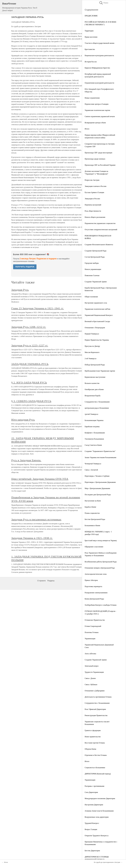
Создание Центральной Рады (95, 251)
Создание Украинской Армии (96, 282)
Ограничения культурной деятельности (99, 83)
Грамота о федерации (93, 730)
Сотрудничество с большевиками (97, 402)
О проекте (41, 581)
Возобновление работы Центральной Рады (101, 562)
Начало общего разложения (95, 217)
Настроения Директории (94, 805)
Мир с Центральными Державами (97, 488)
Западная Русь (20, 289)
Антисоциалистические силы (96, 574)
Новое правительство (93, 737)
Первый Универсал (92, 334)
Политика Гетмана (91, 632)
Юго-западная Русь (23, 419)
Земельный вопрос (92, 666)
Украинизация (90, 639)
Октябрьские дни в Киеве (94, 389)
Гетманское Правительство (95, 620)
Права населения (91, 37)
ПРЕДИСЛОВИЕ (91, 16)
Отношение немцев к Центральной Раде (100, 568)
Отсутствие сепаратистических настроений (101, 229)
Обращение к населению (94, 547)
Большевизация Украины (94, 420)
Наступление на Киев (93, 501)
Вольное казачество (92, 383)
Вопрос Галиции (91, 829)
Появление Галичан (92, 275)
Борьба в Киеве (90, 507)
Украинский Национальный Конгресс (99, 315)
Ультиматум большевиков (94, 439)
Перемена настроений (93, 205)
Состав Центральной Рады (95, 257)
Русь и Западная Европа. (26, 460)
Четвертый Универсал (93, 464)
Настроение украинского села (96, 303)
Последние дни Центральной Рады (98, 495)
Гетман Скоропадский (93, 626)
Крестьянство (90, 49)
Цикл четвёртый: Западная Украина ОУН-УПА (39, 478)
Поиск (103, 3)
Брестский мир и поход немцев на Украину (101, 540)
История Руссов (91, 62)
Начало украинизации (93, 269)
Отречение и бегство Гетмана (96, 755)
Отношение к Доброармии (95, 691)
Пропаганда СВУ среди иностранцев (98, 153)
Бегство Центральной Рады (95, 519)
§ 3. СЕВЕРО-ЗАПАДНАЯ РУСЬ (31, 401)
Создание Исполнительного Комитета (99, 244)
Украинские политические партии (97, 110)
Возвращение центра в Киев (95, 123)
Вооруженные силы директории (97, 817)
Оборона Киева (90, 749)
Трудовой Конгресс (92, 823)
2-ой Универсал (90, 358)
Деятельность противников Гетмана (98, 697)
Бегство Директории (92, 851)
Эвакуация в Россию (92, 199)
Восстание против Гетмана (95, 743)
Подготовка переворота (93, 586)
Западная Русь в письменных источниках (36, 519)
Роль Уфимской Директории (95, 709)
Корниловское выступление (95, 377)
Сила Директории (91, 792)
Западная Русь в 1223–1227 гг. (29, 345)
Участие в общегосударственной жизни (99, 43)
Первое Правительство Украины (97, 340)
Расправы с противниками (94, 786)
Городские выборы (92, 263)
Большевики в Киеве (92, 525)
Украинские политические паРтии (97, 309)
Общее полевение (91, 297)
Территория (89, 31)
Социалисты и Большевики (95, 767)
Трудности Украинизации (94, 672)
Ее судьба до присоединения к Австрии (107, 862)
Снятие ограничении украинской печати (100, 116)
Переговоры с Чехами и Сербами (97, 476)
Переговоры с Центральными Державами (100, 482)
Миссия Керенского (92, 352)
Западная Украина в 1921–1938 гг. (32, 538)
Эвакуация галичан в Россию (95, 186)
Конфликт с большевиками (95, 433)
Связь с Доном (90, 678)
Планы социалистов (92, 513)
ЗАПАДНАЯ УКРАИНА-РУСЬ (30, 364)
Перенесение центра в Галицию (96, 104)
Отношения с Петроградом (95, 328)
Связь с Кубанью (91, 684)
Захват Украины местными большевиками (100, 457)
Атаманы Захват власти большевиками (99, 811)
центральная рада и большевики (97, 408)
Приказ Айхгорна (91, 580)
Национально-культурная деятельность (99, 55)
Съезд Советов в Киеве (93, 445)
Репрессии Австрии (92, 180)
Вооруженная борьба (92, 396)
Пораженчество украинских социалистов (100, 223)
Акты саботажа (90, 654)
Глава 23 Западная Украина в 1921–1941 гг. (37, 308)
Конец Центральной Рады (94, 599)
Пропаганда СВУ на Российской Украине (100, 165)
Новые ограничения (92, 98)
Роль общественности (93, 211)
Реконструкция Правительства (96, 715)
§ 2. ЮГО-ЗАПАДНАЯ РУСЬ (29, 382)
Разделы (50, 581)
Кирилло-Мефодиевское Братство (97, 68)
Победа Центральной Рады (95, 365)
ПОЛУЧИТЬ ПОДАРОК (24, 267)
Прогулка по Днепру (92, 346)
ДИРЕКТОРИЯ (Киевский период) (98, 774)
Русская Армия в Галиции (94, 192)
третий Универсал (91, 414)
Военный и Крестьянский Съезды (97, 321)
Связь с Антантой (91, 470)
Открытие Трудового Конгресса (96, 836)
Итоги (87, 129)
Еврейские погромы (92, 426)
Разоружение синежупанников (96, 593)
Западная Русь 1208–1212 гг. (28, 326)
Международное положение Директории (100, 798)
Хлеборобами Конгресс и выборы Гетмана (100, 605)
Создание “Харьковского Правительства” (100, 451)
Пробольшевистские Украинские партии (100, 371)
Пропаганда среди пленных (95, 159)
